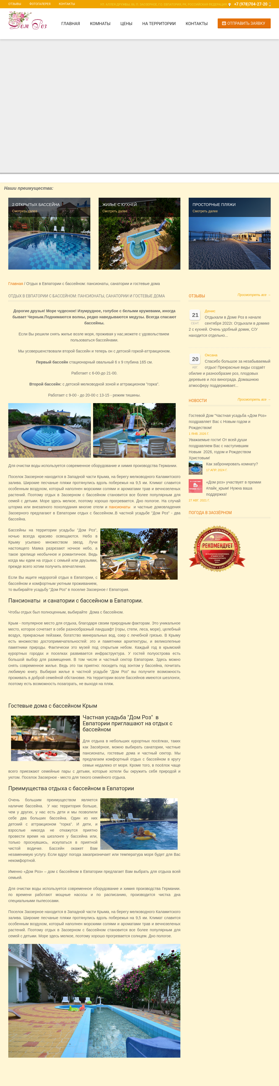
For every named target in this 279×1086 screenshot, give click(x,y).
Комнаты (100, 23)
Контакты (67, 4)
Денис (210, 311)
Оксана (211, 355)
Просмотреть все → (254, 295)
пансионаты (119, 507)
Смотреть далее (24, 211)
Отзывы (14, 4)
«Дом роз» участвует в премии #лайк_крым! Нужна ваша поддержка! (233, 488)
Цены (126, 23)
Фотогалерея (39, 4)
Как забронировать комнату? (232, 464)
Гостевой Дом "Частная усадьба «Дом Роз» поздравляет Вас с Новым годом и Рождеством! (227, 421)
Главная (70, 23)
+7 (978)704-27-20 (250, 4)
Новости (198, 400)
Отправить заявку (246, 23)
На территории (159, 23)
